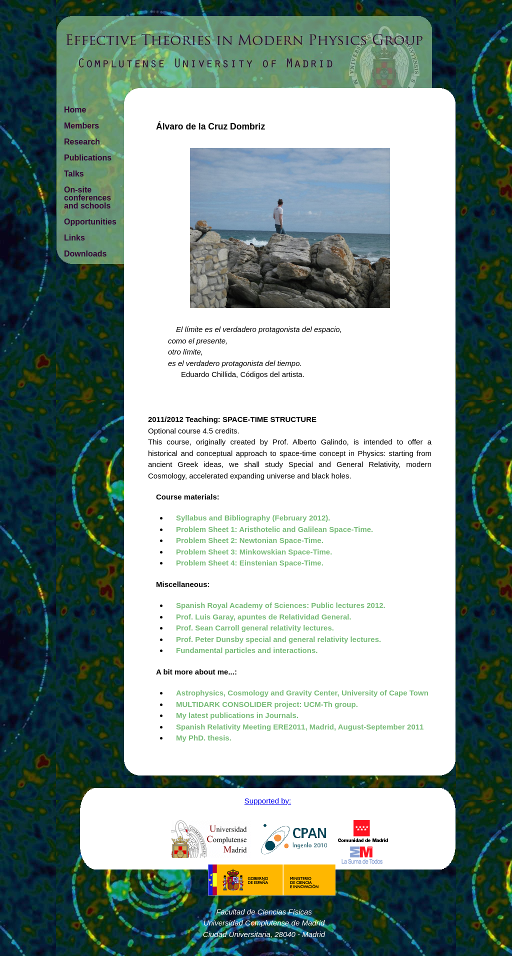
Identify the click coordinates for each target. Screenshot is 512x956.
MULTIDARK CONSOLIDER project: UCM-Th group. (267, 704)
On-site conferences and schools (87, 198)
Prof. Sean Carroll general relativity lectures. (255, 628)
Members (81, 126)
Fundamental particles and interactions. (247, 650)
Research (82, 142)
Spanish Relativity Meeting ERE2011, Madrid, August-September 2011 (300, 726)
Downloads (85, 254)
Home (75, 110)
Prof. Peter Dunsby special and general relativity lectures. (278, 639)
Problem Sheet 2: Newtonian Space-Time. (250, 540)
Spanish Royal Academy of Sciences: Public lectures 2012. (281, 605)
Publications (88, 158)
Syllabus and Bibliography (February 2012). (253, 518)
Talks (74, 174)
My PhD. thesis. (204, 738)
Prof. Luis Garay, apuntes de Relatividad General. (264, 616)
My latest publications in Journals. (237, 715)
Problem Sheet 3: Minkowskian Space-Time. (254, 552)
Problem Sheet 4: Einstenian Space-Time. (250, 562)
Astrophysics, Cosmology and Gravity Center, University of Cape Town (302, 692)
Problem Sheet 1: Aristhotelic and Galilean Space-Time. (274, 529)
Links (74, 238)
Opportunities (90, 222)
